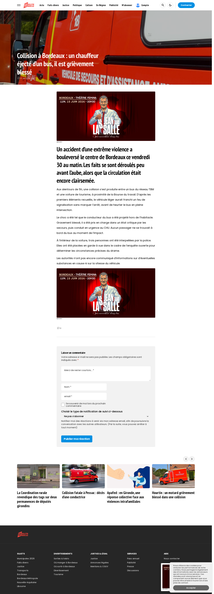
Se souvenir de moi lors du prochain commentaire (86, 395)
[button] (18, 5)
